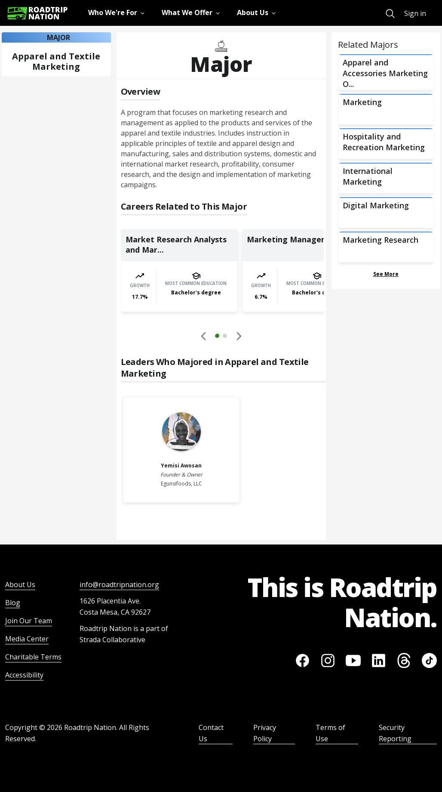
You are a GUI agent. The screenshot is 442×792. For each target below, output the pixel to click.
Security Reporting (395, 733)
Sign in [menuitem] (415, 13)
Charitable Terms (33, 657)
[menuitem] (390, 13)
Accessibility (24, 675)
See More (386, 274)
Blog (12, 602)
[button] (221, 337)
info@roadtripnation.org (119, 584)
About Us (20, 584)
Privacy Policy (264, 733)
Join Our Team (28, 620)
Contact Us (211, 733)
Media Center (27, 639)
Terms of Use (330, 733)
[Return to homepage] (37, 13)
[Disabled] (203, 335)
